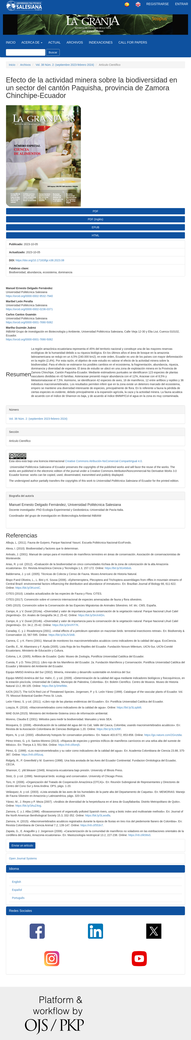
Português (18, 897)
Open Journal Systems (23, 858)
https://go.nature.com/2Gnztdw (163, 735)
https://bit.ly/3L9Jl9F (109, 729)
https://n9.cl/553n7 (91, 825)
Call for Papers (132, 42)
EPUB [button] (95, 227)
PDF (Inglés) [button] (95, 219)
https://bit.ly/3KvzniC (27, 587)
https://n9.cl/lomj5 (69, 744)
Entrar (181, 4)
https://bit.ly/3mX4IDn (91, 615)
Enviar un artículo (22, 845)
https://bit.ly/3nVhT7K (65, 625)
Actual (54, 42)
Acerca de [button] (31, 42)
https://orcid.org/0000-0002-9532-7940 (29, 296)
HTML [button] (95, 235)
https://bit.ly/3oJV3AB (61, 634)
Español (17, 889)
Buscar (53, 52)
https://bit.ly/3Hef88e (54, 685)
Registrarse (157, 4)
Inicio (11, 42)
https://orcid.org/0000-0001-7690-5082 (29, 322)
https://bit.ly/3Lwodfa (97, 815)
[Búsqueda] (25, 52)
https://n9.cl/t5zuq (32, 754)
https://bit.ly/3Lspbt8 (129, 707)
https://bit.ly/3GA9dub (118, 568)
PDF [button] (95, 211)
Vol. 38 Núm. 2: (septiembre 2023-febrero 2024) (65, 64)
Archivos (75, 42)
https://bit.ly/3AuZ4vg (28, 805)
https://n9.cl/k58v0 (139, 835)
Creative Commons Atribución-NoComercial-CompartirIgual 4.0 (103, 461)
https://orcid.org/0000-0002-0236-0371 (29, 309)
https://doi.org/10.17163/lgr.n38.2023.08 (40, 260)
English (16, 881)
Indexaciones (101, 42)
